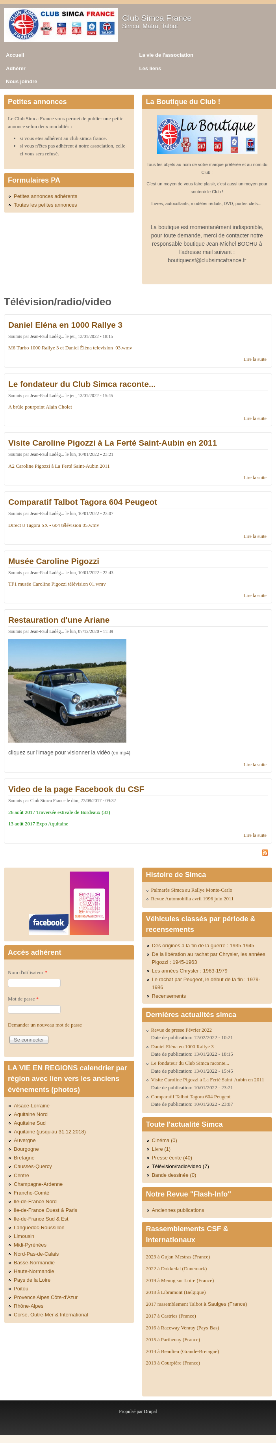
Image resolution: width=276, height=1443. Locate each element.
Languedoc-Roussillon (39, 1227)
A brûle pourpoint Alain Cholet (40, 407)
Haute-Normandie (34, 1271)
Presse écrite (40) (172, 1158)
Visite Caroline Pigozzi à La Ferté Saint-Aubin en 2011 (112, 442)
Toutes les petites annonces (45, 205)
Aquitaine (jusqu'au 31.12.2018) (50, 1132)
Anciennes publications (178, 1210)
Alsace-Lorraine (32, 1106)
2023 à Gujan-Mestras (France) (178, 1257)
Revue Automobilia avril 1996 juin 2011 (192, 899)
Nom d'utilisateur (27, 972)
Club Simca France (157, 17)
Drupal (150, 1411)
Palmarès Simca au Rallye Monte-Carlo (192, 890)
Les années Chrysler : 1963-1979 (190, 971)
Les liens (150, 68)
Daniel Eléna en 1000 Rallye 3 (65, 324)
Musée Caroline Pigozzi (53, 561)
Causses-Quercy (33, 1166)
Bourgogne (26, 1149)
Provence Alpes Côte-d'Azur (46, 1297)
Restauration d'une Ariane (58, 619)
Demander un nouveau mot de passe (45, 1025)
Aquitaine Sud (30, 1123)
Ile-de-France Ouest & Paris (45, 1210)
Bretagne (24, 1158)
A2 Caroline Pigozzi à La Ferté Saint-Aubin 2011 (59, 466)
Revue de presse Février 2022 (181, 1030)
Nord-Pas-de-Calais (36, 1254)
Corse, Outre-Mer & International (51, 1315)
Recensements (169, 996)
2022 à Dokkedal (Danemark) (177, 1268)
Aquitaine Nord (31, 1114)
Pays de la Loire (32, 1280)
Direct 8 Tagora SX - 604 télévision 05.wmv (53, 525)
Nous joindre (21, 81)
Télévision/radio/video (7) (180, 1166)
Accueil (15, 55)
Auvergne (25, 1140)
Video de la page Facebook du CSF (76, 788)
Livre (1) (161, 1149)
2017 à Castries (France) (171, 1316)
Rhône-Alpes (28, 1306)
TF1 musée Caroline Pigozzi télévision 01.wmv (57, 584)
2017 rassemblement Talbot (196, 1304)
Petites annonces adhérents (45, 196)
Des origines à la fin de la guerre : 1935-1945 (203, 945)
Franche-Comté (31, 1193)
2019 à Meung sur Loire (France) (180, 1280)
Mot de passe (23, 999)
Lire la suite (255, 359)
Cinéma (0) (164, 1140)
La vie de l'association (166, 55)
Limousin (24, 1236)
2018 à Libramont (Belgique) (176, 1292)
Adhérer (16, 68)
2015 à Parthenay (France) (173, 1339)
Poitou (21, 1289)
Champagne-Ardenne (38, 1184)
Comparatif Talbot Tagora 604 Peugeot (82, 501)
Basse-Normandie (34, 1263)
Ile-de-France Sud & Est (41, 1219)
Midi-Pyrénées (30, 1245)
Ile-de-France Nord (35, 1201)
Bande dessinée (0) (174, 1175)
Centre (21, 1175)
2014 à (182, 1351)
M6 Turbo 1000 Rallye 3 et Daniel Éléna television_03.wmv (70, 348)
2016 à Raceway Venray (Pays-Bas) (182, 1328)
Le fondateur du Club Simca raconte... (82, 383)
